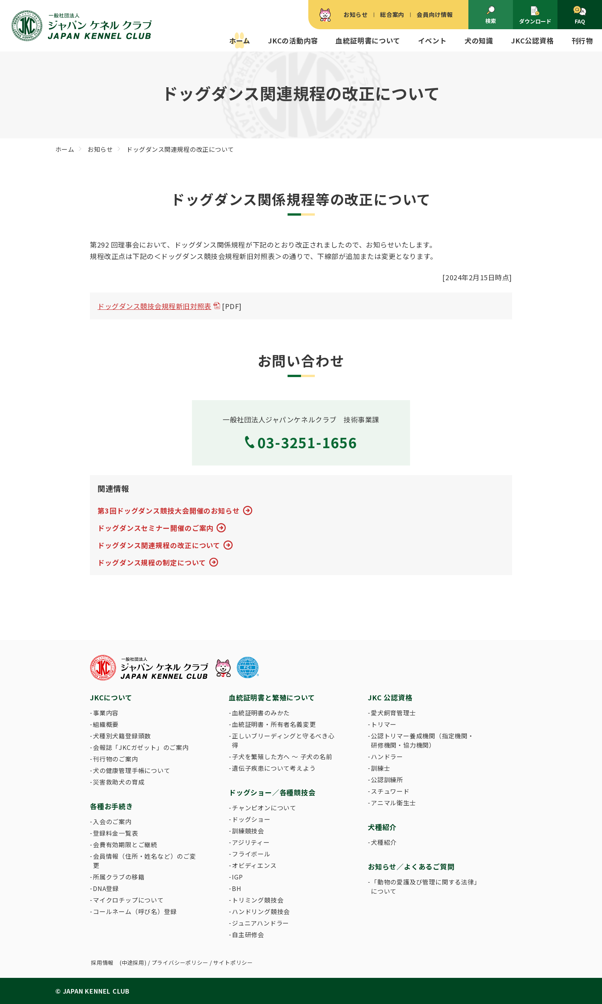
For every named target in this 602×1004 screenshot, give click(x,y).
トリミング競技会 (257, 899)
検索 (490, 15)
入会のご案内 (112, 821)
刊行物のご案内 (115, 758)
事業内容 (106, 712)
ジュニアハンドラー (260, 923)
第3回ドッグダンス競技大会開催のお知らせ (169, 510)
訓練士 (380, 768)
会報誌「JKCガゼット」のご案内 (141, 747)
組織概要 (106, 724)
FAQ (579, 15)
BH (236, 888)
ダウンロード (535, 15)
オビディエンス (254, 865)
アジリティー (251, 842)
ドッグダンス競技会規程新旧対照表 (155, 306)
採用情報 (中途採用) (119, 962)
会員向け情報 (435, 14)
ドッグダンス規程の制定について (152, 562)
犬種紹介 (384, 842)
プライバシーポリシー (180, 962)
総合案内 (392, 14)
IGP (237, 876)
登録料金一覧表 (115, 833)
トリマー (384, 724)
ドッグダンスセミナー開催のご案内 (155, 527)
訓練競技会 (248, 830)
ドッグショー (251, 819)
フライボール (251, 853)
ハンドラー (387, 756)
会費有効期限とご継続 (125, 844)
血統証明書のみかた (261, 712)
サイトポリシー (233, 962)
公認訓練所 (387, 779)
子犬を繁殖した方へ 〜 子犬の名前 (282, 756)
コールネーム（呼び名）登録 (135, 911)
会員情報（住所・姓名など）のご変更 (144, 860)
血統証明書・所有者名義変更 (274, 724)
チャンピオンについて (264, 807)
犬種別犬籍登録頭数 (122, 735)
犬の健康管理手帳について (131, 770)
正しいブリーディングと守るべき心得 (283, 740)
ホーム (239, 40)
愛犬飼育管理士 (393, 712)
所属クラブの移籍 (118, 876)
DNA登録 (106, 888)
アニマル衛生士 (393, 802)
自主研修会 (248, 934)
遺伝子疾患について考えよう (274, 768)
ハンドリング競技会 (261, 911)
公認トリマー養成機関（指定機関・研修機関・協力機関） (422, 740)
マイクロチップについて (128, 899)
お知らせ (356, 14)
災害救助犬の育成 (118, 781)
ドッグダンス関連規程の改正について (159, 545)
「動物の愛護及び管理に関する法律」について (424, 886)
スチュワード (390, 791)
